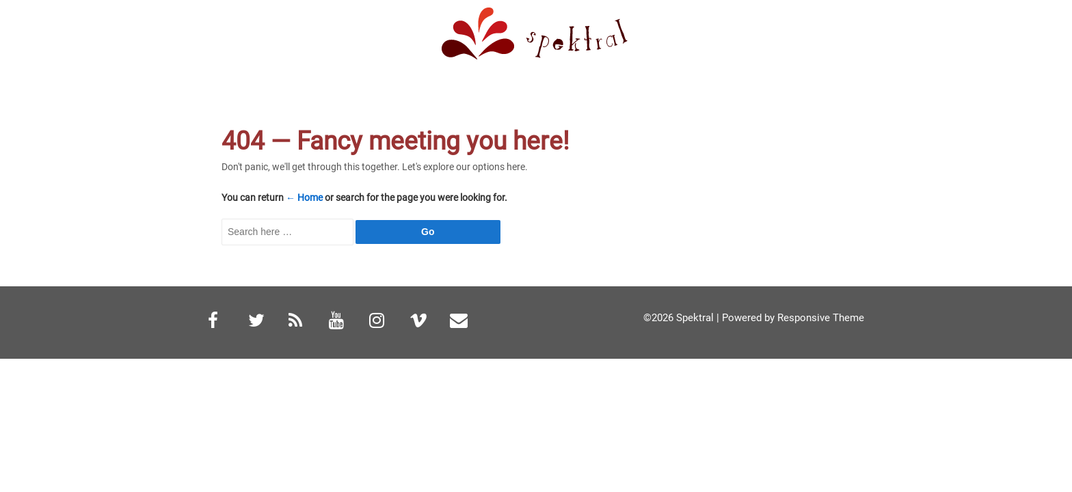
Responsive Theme (820, 318)
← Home (304, 197)
